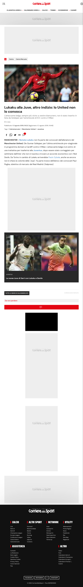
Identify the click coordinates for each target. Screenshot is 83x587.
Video (60, 551)
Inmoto (48, 531)
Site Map (66, 537)
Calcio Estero (14, 539)
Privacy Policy (14, 561)
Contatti (13, 551)
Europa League (15, 535)
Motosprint (49, 533)
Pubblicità (66, 533)
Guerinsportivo (51, 535)
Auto (47, 526)
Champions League (16, 533)
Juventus (40, 129)
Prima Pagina (67, 529)
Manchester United (28, 129)
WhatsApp (54, 578)
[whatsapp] (11, 135)
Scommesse (63, 10)
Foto (59, 553)
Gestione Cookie (15, 559)
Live (11, 526)
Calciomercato (14, 129)
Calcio (45, 10)
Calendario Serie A (31, 10)
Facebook (28, 578)
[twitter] (15, 135)
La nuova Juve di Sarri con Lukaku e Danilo (24, 278)
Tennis (53, 10)
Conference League (16, 537)
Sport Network (50, 537)
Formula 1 (30, 526)
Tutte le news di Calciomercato (16, 293)
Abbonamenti (67, 526)
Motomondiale (31, 529)
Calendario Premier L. (65, 561)
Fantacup (49, 539)
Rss (64, 535)
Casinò (73, 10)
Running (29, 535)
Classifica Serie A (14, 10)
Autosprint (49, 529)
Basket (29, 531)
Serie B (12, 531)
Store (64, 531)
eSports (29, 539)
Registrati (66, 539)
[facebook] (6, 135)
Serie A (12, 529)
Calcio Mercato (21, 59)
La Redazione (14, 553)
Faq (11, 566)
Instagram (39, 578)
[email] (19, 135)
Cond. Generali (14, 564)
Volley (29, 537)
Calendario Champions (65, 557)
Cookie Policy (14, 557)
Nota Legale (14, 555)
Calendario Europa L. (64, 559)
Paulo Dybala (54, 157)
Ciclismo (29, 542)
